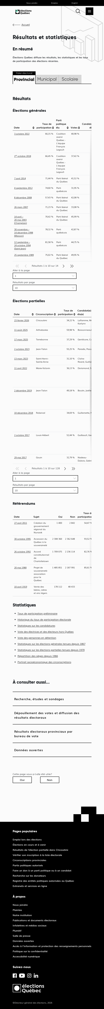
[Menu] (89, 11)
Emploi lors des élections (27, 839)
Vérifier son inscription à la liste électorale (37, 855)
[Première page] (17, 265)
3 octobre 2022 (21, 133)
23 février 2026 (21, 320)
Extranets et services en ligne (30, 886)
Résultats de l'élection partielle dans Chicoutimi (40, 850)
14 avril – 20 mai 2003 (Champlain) (20, 219)
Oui (22, 780)
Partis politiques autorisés (28, 865)
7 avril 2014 (20, 178)
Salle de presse (21, 935)
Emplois (54, 3)
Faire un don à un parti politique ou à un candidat (42, 870)
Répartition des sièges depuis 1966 (38, 656)
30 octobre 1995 (22, 538)
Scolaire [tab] (70, 79)
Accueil (26, 24)
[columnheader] (24, 124)
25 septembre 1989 (24, 254)
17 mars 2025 (21, 339)
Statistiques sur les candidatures (36, 625)
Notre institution (22, 915)
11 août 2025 (21, 329)
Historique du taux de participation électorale (44, 619)
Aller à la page (21, 270)
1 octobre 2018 (22, 155)
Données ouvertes (28, 750)
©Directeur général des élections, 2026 (32, 1002)
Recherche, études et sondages (39, 699)
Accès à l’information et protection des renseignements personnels (52, 946)
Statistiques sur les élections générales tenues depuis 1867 (51, 643)
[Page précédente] (25, 265)
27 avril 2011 (20, 522)
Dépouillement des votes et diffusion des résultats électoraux (46, 715)
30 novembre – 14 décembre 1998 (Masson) (23, 232)
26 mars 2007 (21, 206)
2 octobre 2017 (21, 435)
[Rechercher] (78, 11)
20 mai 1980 (20, 567)
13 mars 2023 (21, 358)
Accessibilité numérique (26, 956)
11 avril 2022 (20, 368)
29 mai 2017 (20, 457)
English (75, 3)
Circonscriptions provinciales (29, 860)
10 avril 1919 (20, 586)
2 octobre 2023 (21, 348)
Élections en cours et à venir (29, 844)
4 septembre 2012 (23, 187)
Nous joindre (31, 3)
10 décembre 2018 (23, 412)
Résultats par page (24, 282)
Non (49, 780)
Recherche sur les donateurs (29, 875)
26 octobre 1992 (22, 551)
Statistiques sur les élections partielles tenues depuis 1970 (51, 650)
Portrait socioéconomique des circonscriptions (44, 662)
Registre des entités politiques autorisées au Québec (43, 881)
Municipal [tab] (47, 79)
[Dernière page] (72, 265)
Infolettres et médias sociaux (29, 925)
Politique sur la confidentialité (30, 951)
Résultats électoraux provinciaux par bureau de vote (43, 733)
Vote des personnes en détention (37, 637)
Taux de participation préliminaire (37, 613)
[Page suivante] (63, 265)
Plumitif (17, 930)
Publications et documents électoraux (34, 920)
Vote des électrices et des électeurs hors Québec (46, 631)
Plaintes (17, 910)
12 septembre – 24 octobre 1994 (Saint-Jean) (22, 245)
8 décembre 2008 (23, 197)
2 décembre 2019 (23, 390)
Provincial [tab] (24, 79)
